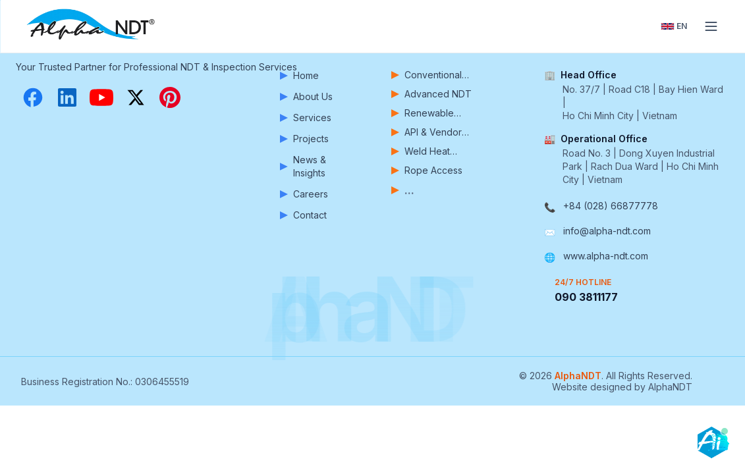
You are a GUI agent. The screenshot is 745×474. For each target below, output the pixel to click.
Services (305, 117)
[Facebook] (33, 97)
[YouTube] (101, 97)
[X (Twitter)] (136, 97)
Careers (304, 193)
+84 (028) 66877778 (610, 205)
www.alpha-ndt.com (605, 255)
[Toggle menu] (711, 26)
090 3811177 (586, 296)
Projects (304, 138)
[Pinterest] (170, 97)
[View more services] (436, 190)
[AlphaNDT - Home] (92, 26)
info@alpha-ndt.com (607, 230)
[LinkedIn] (67, 97)
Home (299, 75)
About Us (306, 96)
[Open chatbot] (713, 442)
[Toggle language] (673, 26)
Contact (303, 215)
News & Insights (303, 166)
